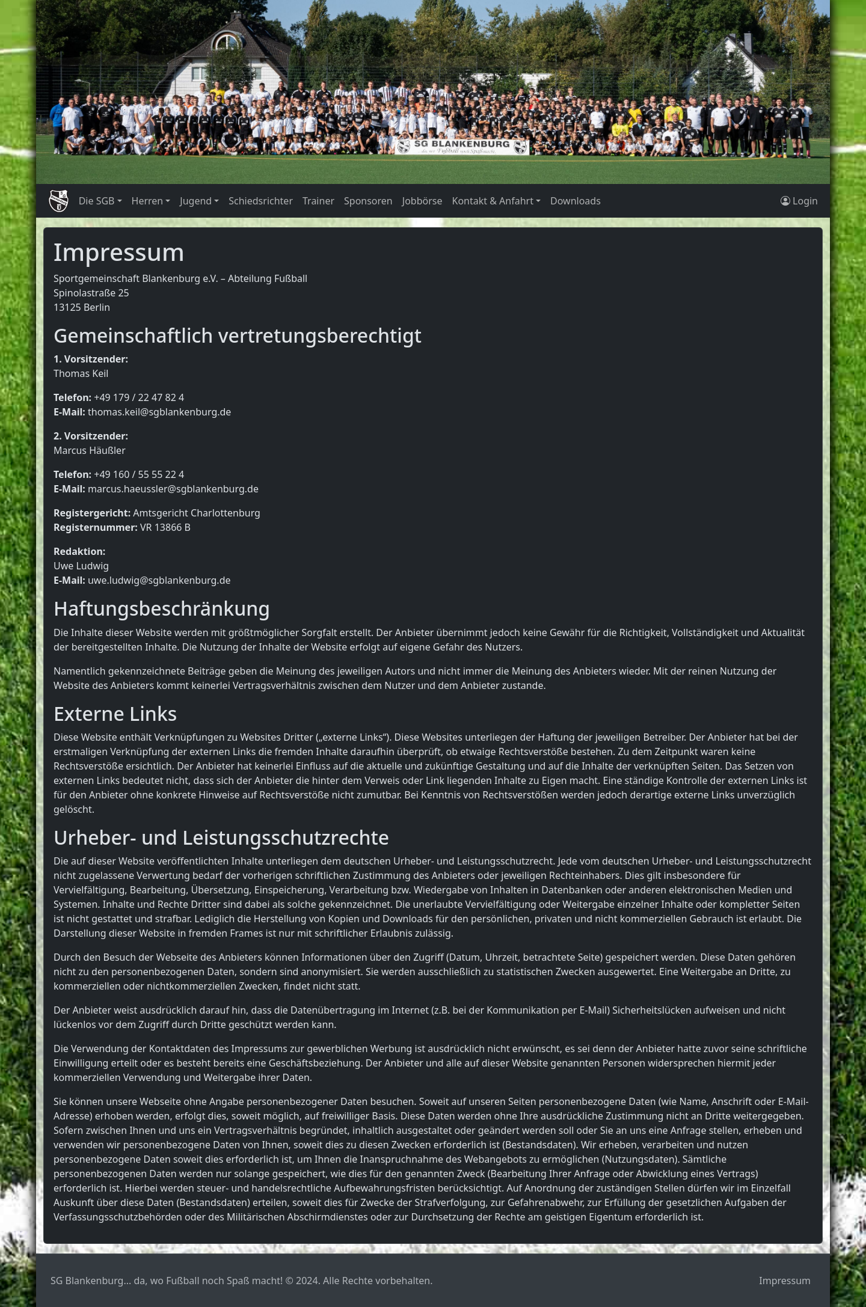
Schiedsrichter (261, 200)
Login (799, 200)
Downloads (575, 200)
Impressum (785, 1280)
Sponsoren (368, 200)
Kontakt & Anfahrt (492, 200)
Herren (148, 200)
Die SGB (97, 200)
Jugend (196, 200)
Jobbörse (422, 200)
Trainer (318, 200)
